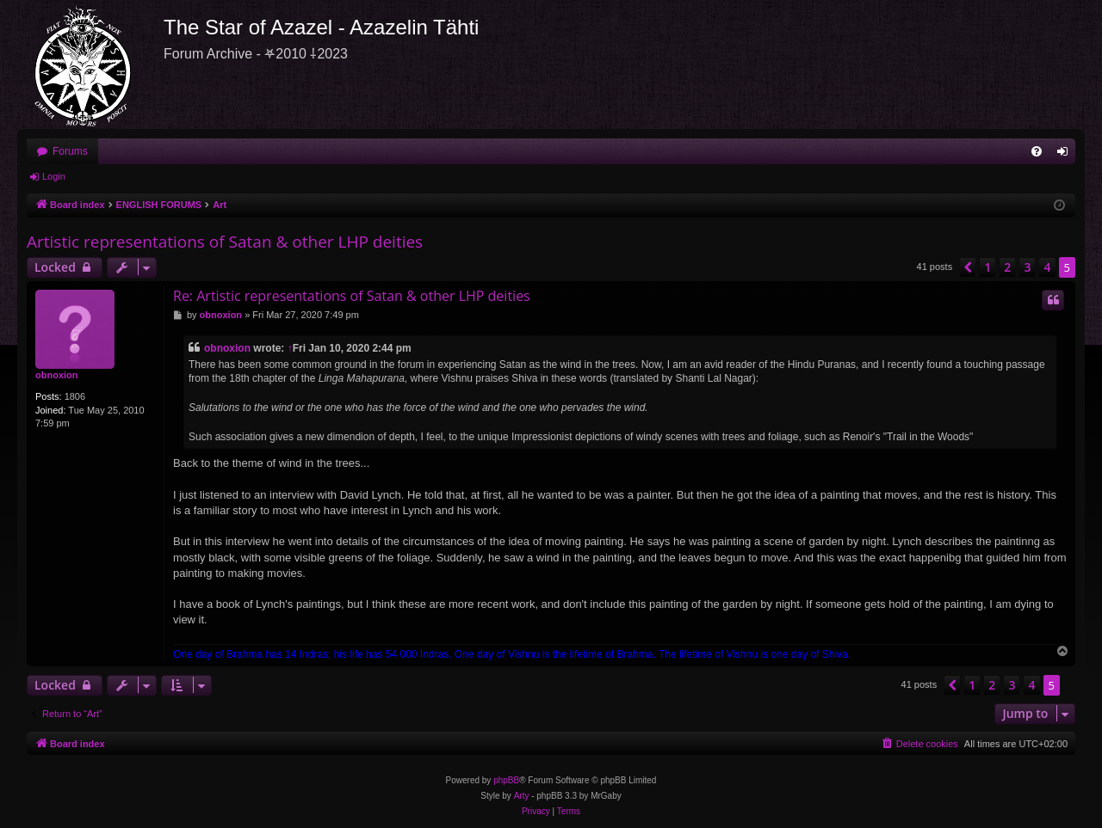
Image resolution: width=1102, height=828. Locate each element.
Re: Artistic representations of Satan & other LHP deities (351, 295)
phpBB (506, 780)
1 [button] (987, 267)
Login (53, 176)
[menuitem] (1036, 151)
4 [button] (1046, 267)
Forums (70, 151)
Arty (521, 795)
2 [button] (1007, 267)
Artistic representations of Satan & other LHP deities (225, 241)
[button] (967, 267)
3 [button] (1027, 267)
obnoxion (56, 375)
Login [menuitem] (1066, 154)
